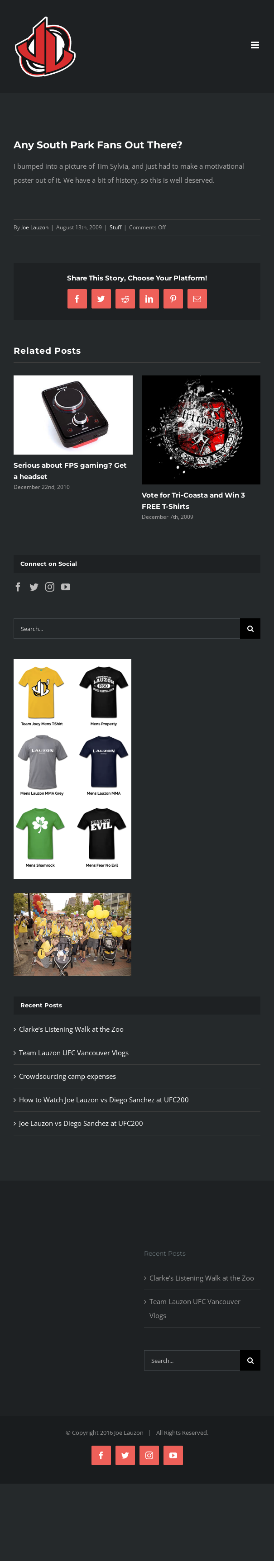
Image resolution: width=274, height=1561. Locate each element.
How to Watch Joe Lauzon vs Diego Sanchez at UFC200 (104, 1099)
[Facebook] (18, 587)
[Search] (250, 628)
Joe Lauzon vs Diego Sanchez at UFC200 (81, 1123)
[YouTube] (65, 587)
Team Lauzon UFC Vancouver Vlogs (74, 1052)
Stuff (115, 227)
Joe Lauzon (34, 227)
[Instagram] (49, 587)
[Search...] (127, 628)
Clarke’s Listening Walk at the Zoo (71, 1029)
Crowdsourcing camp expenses (67, 1076)
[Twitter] (33, 587)
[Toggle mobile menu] (255, 45)
